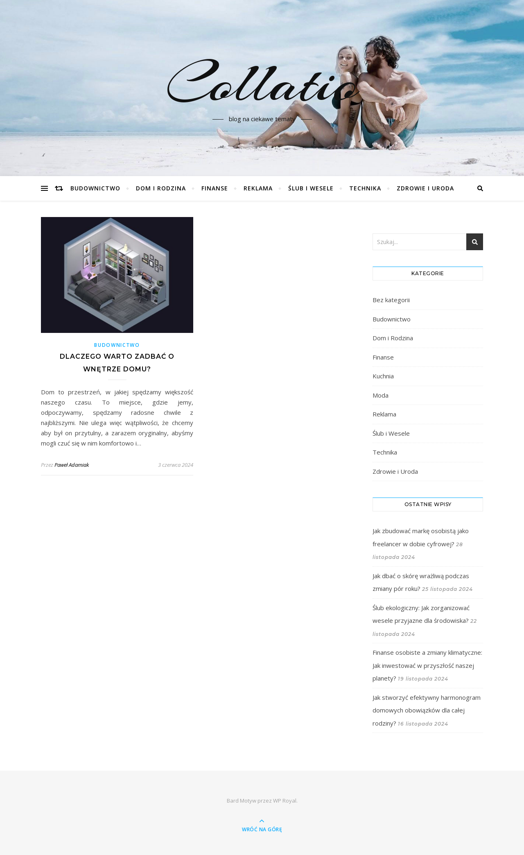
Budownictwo (95, 188)
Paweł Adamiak (71, 464)
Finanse (214, 188)
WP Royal (284, 800)
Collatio (262, 83)
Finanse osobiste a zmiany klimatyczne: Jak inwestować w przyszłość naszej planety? (427, 665)
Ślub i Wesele (311, 188)
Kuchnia (383, 376)
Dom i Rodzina (161, 188)
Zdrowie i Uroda (425, 188)
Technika (365, 188)
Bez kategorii (391, 300)
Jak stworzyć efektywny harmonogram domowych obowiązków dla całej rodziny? (427, 710)
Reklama (258, 188)
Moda (380, 395)
